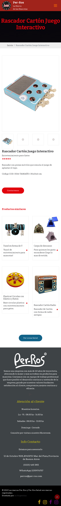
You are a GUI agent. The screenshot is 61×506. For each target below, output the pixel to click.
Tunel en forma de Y (13, 246)
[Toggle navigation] (55, 5)
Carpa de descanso (43, 246)
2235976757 (37, 470)
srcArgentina (20, 496)
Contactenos (13, 190)
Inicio (10, 45)
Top (57, 497)
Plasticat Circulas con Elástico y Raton (13, 297)
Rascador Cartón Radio (45, 305)
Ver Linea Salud (30, 338)
